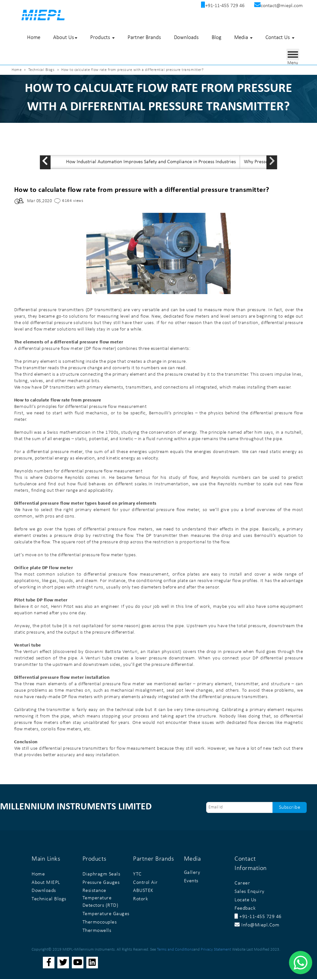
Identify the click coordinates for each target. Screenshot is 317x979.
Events (191, 881)
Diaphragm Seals (101, 874)
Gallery (192, 872)
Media (243, 37)
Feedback (245, 908)
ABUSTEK (143, 890)
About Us (65, 37)
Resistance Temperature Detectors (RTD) (100, 898)
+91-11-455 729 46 (258, 916)
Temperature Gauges (106, 913)
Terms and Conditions (175, 949)
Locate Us (245, 900)
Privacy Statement (216, 949)
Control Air (145, 882)
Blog (216, 37)
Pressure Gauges (101, 882)
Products (102, 37)
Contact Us (279, 37)
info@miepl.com (257, 925)
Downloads (186, 37)
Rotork (140, 899)
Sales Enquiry (249, 891)
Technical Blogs (41, 70)
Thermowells (96, 930)
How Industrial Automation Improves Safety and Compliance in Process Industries (151, 161)
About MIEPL (46, 882)
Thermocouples (99, 922)
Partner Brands (144, 37)
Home (33, 37)
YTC (137, 874)
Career (242, 883)
